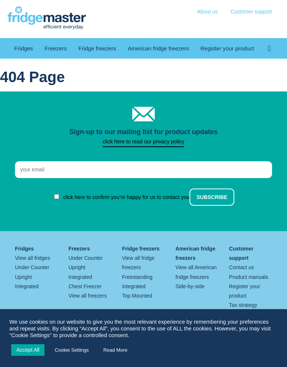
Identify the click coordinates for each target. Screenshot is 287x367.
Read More (115, 350)
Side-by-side (190, 286)
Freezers (55, 48)
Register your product (227, 48)
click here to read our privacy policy (144, 141)
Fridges (23, 48)
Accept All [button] (27, 350)
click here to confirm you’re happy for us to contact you (126, 197)
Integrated (26, 286)
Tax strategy (243, 305)
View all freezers (87, 296)
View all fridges (32, 258)
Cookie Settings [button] (72, 350)
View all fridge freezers (138, 262)
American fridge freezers (158, 48)
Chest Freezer (85, 286)
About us (207, 12)
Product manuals (248, 277)
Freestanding (137, 277)
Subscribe (212, 197)
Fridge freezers (97, 48)
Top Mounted (137, 296)
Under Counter (32, 267)
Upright (23, 277)
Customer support (251, 12)
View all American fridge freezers (196, 272)
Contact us (241, 267)
